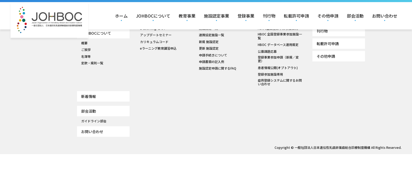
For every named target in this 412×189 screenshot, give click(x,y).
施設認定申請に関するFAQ (217, 68)
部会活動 (355, 16)
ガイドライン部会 (93, 121)
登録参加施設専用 (270, 74)
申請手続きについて (213, 55)
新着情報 (88, 96)
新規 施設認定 (209, 42)
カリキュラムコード (154, 42)
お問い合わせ (384, 16)
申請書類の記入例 (211, 62)
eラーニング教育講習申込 (158, 48)
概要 (84, 43)
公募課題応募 (267, 51)
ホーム (121, 16)
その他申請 (327, 16)
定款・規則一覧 (92, 63)
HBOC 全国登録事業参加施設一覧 (280, 36)
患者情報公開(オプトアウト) (278, 68)
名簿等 (86, 56)
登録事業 (246, 16)
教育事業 (187, 16)
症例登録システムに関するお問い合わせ (280, 82)
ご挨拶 (86, 49)
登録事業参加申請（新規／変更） (278, 59)
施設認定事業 (216, 16)
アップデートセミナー (156, 35)
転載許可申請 (296, 16)
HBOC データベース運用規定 (278, 44)
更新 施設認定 (209, 48)
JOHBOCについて (153, 16)
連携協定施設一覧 (211, 35)
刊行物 (269, 16)
